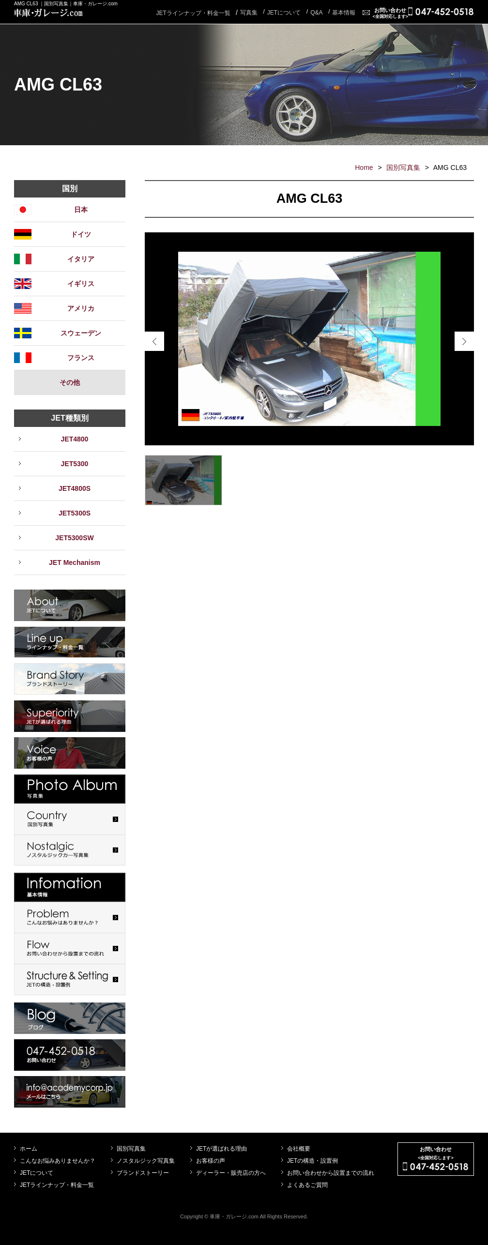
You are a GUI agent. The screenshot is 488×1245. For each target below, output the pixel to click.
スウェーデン (81, 333)
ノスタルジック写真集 (146, 1160)
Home (364, 167)
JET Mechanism (74, 562)
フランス (80, 358)
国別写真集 (403, 167)
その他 (70, 382)
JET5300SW (74, 538)
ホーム (28, 1148)
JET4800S (75, 488)
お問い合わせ (390, 13)
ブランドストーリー (143, 1172)
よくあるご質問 (307, 1185)
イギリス (80, 284)
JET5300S (75, 513)
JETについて (36, 1172)
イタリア (80, 259)
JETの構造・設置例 (312, 1160)
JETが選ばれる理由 (221, 1148)
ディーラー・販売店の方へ (231, 1172)
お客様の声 (210, 1160)
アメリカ (80, 308)
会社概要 (298, 1148)
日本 (81, 209)
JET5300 (75, 464)
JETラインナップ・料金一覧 (193, 13)
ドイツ (81, 234)
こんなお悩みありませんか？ (57, 1160)
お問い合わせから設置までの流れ (330, 1172)
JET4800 (75, 439)
